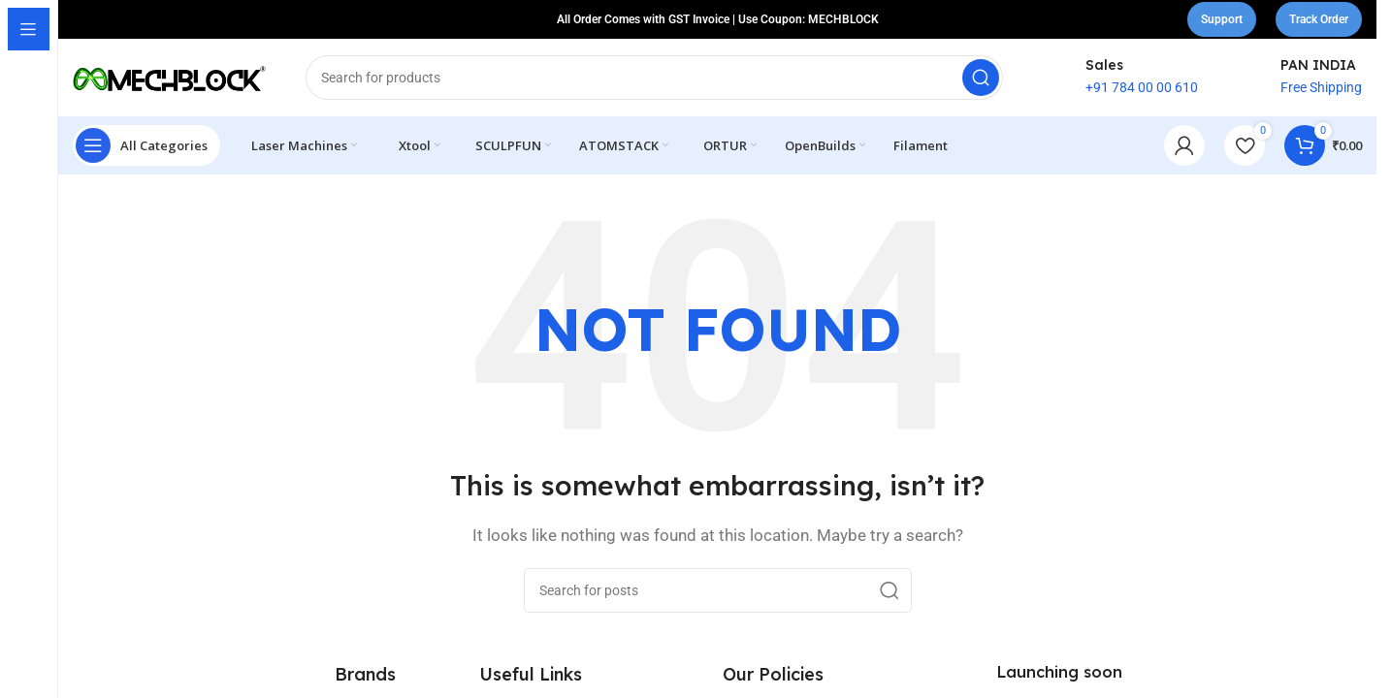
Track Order (1318, 19)
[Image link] (170, 679)
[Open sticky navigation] (146, 145)
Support (1222, 19)
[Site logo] (170, 76)
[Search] (654, 77)
